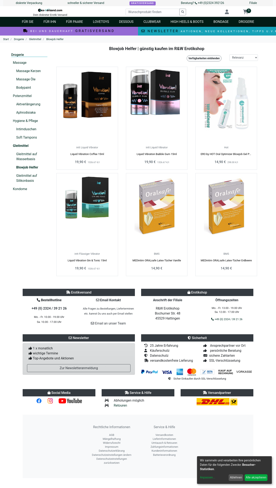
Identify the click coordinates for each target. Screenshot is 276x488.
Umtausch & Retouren (164, 442)
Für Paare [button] (74, 22)
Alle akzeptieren (256, 477)
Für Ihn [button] (49, 22)
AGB (111, 434)
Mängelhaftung (112, 438)
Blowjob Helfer (27, 167)
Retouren (120, 405)
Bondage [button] (221, 22)
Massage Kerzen (28, 71)
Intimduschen (26, 129)
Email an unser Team (108, 323)
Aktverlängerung (28, 104)
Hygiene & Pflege (25, 121)
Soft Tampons (26, 137)
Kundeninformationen (164, 450)
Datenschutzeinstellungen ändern (111, 454)
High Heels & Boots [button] (187, 22)
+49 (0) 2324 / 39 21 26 (49, 308)
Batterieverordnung (164, 454)
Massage (19, 63)
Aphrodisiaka (26, 112)
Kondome (20, 189)
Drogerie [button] (246, 22)
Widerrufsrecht (111, 442)
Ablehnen (236, 477)
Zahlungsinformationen (164, 446)
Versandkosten (164, 434)
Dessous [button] (126, 22)
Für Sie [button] (27, 22)
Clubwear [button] (152, 22)
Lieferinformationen (164, 438)
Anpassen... (207, 477)
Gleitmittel (20, 146)
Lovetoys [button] (101, 22)
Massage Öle (26, 79)
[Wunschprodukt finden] (153, 12)
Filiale (253, 3)
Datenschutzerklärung (112, 450)
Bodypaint (23, 88)
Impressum (111, 446)
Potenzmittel (22, 96)
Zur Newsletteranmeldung (79, 368)
